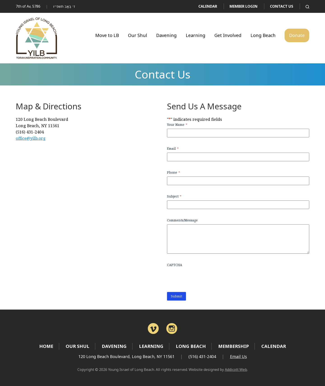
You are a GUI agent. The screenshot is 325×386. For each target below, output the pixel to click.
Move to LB (107, 35)
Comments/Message (182, 220)
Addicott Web (236, 369)
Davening (166, 35)
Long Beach (263, 35)
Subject (174, 196)
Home (46, 346)
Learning (195, 35)
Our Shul (137, 35)
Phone (173, 172)
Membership (233, 346)
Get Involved (227, 35)
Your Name (177, 124)
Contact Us (281, 6)
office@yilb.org (31, 138)
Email (173, 148)
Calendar (207, 6)
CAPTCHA (174, 265)
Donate (297, 35)
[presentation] (201, 278)
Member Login (244, 6)
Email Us (238, 356)
